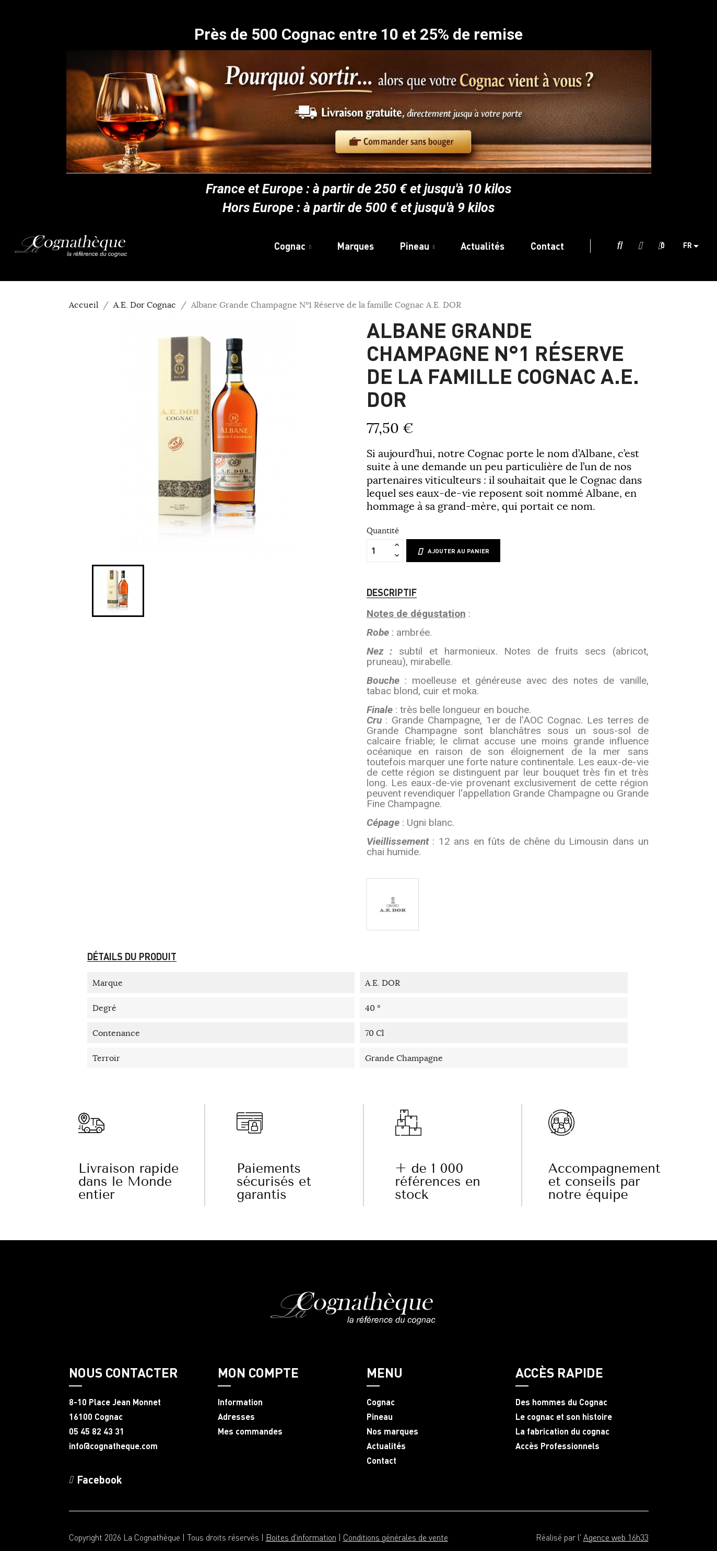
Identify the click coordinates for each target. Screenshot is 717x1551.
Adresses (236, 1417)
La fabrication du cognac (562, 1431)
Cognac (381, 1402)
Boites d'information (301, 1537)
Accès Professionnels (557, 1446)
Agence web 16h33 (616, 1537)
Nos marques (392, 1431)
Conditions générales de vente (395, 1537)
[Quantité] (379, 550)
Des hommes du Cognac (561, 1402)
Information (240, 1402)
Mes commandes (250, 1431)
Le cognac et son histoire (563, 1417)
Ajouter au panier (453, 551)
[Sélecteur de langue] (695, 246)
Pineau (380, 1417)
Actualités (386, 1446)
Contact (381, 1460)
